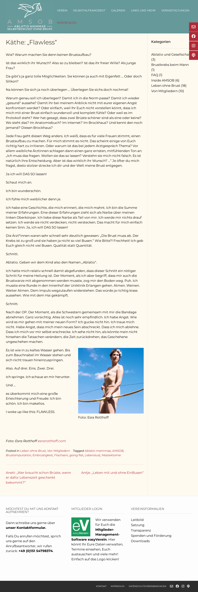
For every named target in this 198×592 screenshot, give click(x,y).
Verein (62, 10)
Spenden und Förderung (151, 536)
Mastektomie (111, 455)
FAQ (154, 75)
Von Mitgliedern (58, 451)
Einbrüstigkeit (42, 455)
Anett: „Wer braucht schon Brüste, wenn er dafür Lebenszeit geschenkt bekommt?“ (38, 477)
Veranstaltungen (175, 10)
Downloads (140, 541)
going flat (76, 455)
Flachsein (61, 455)
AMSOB (117, 451)
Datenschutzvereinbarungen (147, 586)
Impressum (118, 586)
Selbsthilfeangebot (89, 10)
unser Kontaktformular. (26, 528)
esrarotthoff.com (52, 441)
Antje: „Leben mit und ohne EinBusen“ (112, 473)
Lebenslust (92, 455)
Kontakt (101, 586)
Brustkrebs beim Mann (170, 65)
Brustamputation (18, 455)
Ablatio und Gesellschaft (171, 54)
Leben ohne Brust (33, 451)
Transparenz (141, 530)
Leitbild (137, 520)
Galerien (118, 10)
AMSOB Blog (67, 22)
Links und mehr (143, 10)
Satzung (137, 525)
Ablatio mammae (98, 451)
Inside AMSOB (162, 80)
